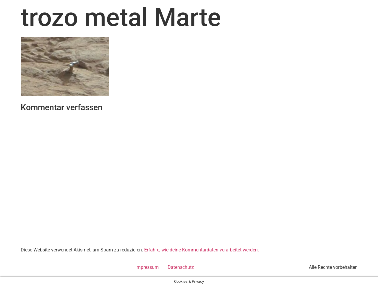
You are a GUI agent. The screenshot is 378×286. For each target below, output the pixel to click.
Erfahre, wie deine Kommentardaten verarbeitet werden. (201, 250)
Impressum (147, 267)
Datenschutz (181, 267)
